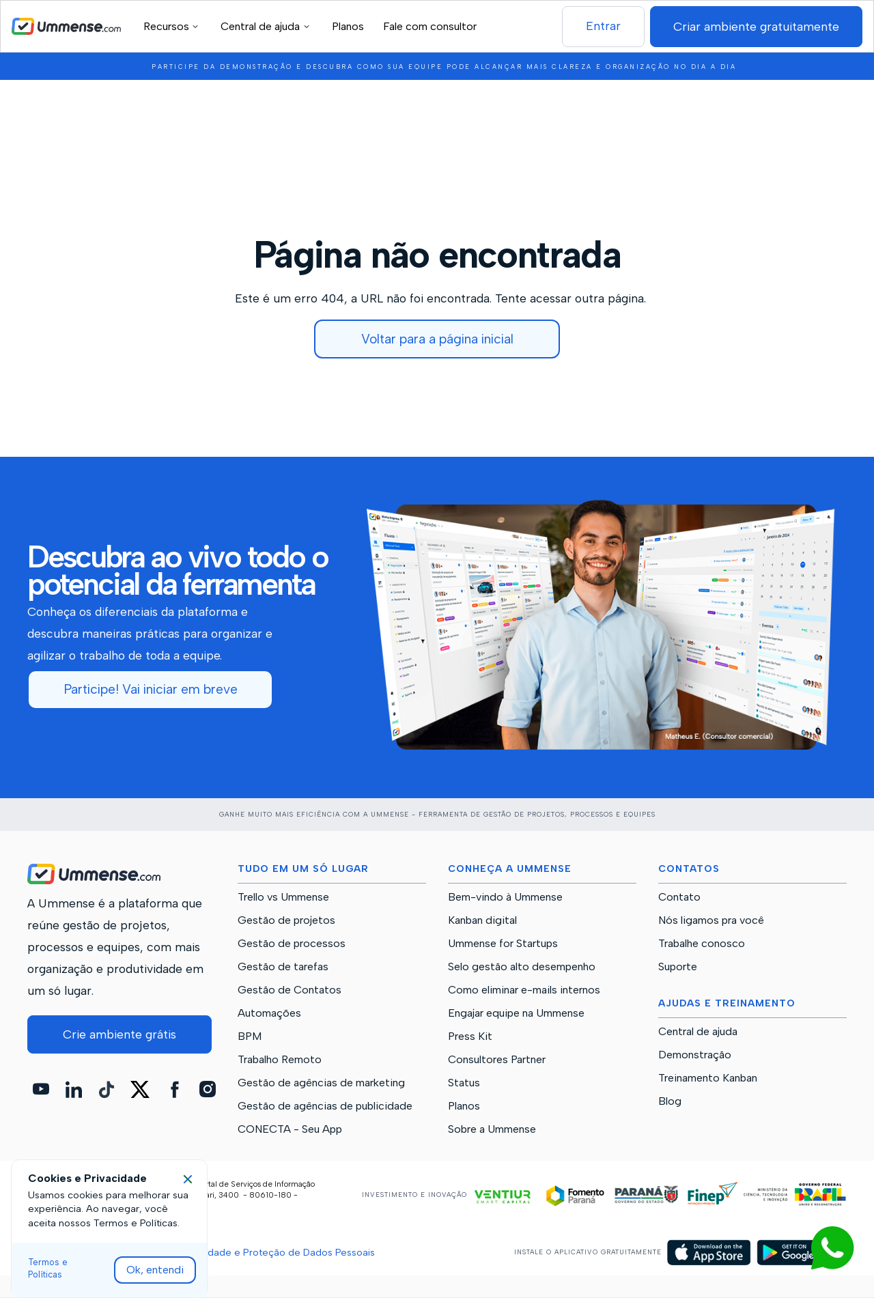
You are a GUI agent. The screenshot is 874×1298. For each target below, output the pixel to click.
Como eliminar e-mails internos (524, 990)
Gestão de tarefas (283, 966)
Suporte (677, 966)
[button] (173, 26)
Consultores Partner (497, 1059)
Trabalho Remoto (280, 1059)
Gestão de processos (292, 943)
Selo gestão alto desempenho (521, 966)
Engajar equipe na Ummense (516, 1013)
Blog (669, 1101)
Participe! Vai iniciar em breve (151, 689)
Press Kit (470, 1036)
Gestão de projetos (286, 920)
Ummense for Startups (503, 943)
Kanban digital (482, 920)
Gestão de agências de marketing (321, 1082)
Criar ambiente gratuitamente (756, 26)
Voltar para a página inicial (437, 339)
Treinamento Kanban (707, 1078)
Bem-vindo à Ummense (505, 897)
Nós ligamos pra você (711, 920)
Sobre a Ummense (492, 1129)
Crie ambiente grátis (119, 1034)
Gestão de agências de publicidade (325, 1106)
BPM (250, 1036)
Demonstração (694, 1054)
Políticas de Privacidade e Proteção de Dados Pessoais (248, 1252)
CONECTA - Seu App (290, 1129)
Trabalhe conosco (701, 943)
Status (464, 1082)
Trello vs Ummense (283, 897)
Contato (679, 897)
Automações (269, 1013)
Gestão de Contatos (289, 990)
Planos (348, 26)
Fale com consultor (430, 26)
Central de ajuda (697, 1031)
